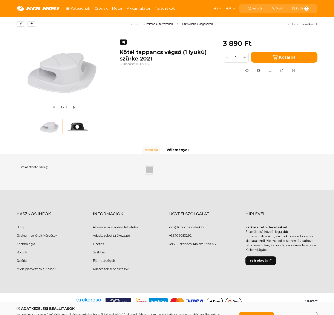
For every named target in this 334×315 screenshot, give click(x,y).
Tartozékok (165, 8)
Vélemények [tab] (178, 150)
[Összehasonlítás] (270, 70)
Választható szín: (35, 167)
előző (292, 24)
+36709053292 (180, 236)
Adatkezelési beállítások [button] (111, 269)
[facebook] (21, 24)
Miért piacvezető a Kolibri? (36, 269)
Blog (20, 227)
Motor (117, 8)
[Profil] (277, 8)
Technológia (26, 244)
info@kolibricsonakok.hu (187, 227)
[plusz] (244, 57)
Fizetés (98, 244)
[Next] (109, 126)
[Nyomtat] (293, 70)
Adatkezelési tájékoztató (111, 236)
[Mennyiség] (236, 57)
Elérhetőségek (104, 261)
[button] (78, 8)
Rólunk (22, 252)
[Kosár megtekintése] (300, 8)
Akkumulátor (138, 8)
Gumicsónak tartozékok (157, 24)
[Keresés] (255, 8)
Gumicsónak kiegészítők (197, 24)
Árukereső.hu (89, 304)
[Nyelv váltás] (217, 8)
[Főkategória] (132, 24)
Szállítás (99, 252)
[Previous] (19, 126)
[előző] (54, 107)
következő (309, 24)
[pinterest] (31, 24)
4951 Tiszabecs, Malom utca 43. (192, 244)
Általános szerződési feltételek (115, 227)
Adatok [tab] (151, 150)
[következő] (73, 107)
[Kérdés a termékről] (281, 70)
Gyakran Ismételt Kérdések (37, 236)
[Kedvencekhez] (247, 70)
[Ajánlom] (258, 70)
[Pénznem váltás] (230, 8)
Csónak (101, 8)
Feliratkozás (260, 260)
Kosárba (284, 57)
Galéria (22, 261)
